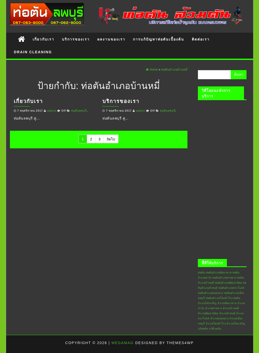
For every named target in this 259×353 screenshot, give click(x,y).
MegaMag (123, 343)
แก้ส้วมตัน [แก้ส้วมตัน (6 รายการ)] (215, 328)
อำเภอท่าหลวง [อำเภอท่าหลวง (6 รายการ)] (213, 308)
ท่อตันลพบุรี (79, 110)
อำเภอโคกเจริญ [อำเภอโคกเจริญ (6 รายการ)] (235, 323)
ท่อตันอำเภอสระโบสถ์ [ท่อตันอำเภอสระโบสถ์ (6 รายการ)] (231, 287)
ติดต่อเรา (201, 39)
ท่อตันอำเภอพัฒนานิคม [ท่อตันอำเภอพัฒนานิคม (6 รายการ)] (228, 282)
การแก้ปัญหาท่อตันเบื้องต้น (158, 39)
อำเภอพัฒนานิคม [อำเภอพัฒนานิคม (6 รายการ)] (208, 313)
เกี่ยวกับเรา (43, 39)
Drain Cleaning (33, 52)
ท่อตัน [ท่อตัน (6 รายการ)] (201, 272)
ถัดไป (111, 139)
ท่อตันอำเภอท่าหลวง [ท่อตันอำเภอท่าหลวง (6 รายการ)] (224, 277)
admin (51, 110)
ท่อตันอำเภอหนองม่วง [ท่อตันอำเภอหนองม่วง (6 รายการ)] (210, 292)
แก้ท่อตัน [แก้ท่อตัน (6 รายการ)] (203, 328)
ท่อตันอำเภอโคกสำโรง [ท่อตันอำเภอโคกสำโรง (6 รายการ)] (219, 297)
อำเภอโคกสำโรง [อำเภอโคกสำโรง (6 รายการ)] (216, 323)
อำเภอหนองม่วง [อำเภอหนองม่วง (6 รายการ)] (219, 318)
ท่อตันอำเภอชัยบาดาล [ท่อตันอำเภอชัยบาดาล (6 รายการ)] (219, 272)
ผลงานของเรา (111, 39)
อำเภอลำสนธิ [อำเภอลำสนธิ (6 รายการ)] (227, 313)
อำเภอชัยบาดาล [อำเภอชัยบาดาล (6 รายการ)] (227, 303)
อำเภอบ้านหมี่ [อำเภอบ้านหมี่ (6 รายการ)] (231, 308)
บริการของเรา (76, 39)
